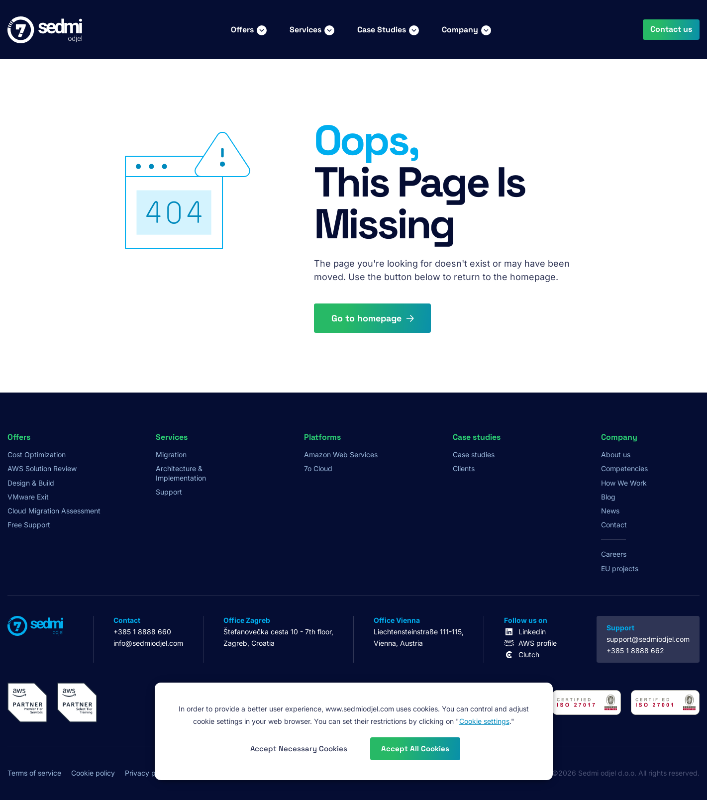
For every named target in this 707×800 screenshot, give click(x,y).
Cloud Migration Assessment (54, 510)
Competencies (624, 468)
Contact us (671, 29)
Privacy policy (148, 773)
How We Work (624, 483)
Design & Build (30, 483)
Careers (613, 554)
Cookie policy (93, 773)
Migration (171, 454)
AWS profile (537, 643)
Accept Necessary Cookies (298, 748)
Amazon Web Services (341, 454)
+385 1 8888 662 (635, 650)
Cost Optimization (36, 454)
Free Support (28, 524)
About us (615, 454)
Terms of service (34, 773)
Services (305, 29)
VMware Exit (28, 497)
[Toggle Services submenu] (329, 30)
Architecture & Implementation (181, 473)
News (610, 510)
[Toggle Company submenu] (486, 30)
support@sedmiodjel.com (648, 639)
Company (460, 29)
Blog (608, 497)
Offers (242, 29)
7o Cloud (318, 468)
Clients (464, 468)
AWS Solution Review (42, 468)
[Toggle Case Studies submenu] (414, 30)
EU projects (619, 568)
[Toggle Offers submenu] (262, 30)
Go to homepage (366, 318)
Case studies (474, 454)
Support (169, 492)
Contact (614, 524)
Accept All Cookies (415, 748)
